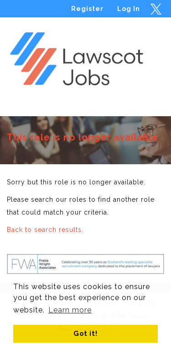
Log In (128, 8)
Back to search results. (45, 229)
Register (87, 8)
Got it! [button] (85, 333)
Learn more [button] (70, 310)
